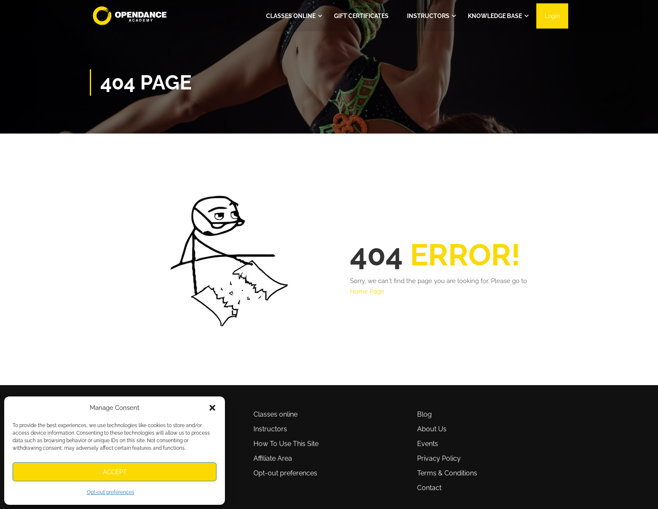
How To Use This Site (286, 444)
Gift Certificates (361, 16)
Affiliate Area (272, 458)
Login (552, 16)
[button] (212, 408)
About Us (431, 429)
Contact (429, 488)
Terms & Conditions (447, 473)
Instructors (428, 16)
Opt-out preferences (110, 492)
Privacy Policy (439, 458)
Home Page (367, 291)
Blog (424, 414)
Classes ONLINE (291, 16)
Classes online (275, 414)
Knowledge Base (495, 16)
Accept (115, 472)
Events (427, 444)
